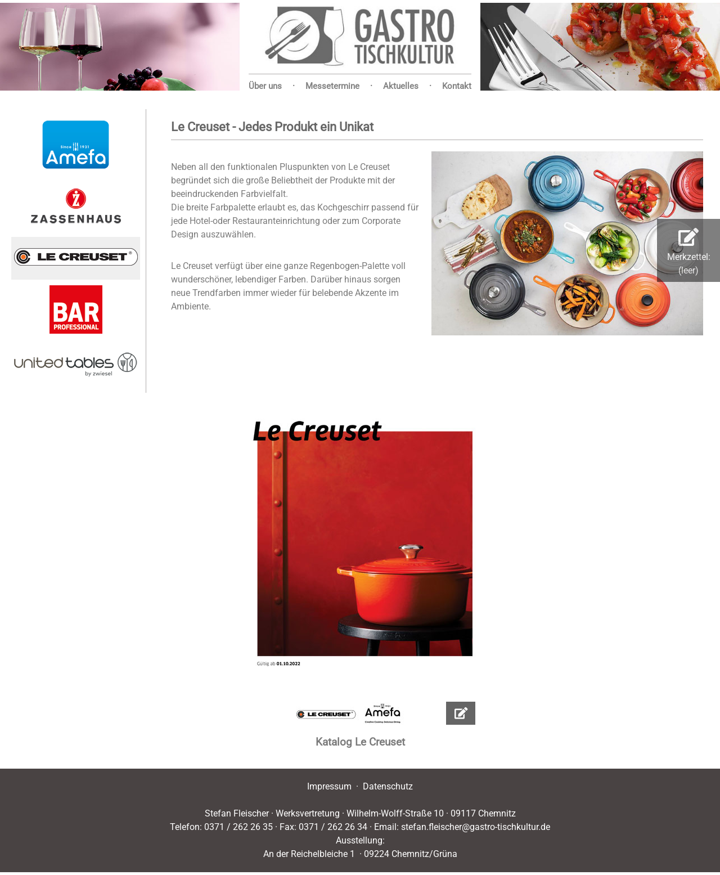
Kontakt (456, 86)
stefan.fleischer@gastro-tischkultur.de (475, 827)
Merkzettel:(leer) (688, 252)
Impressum (329, 786)
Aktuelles (400, 86)
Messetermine (332, 86)
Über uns (265, 86)
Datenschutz (388, 786)
